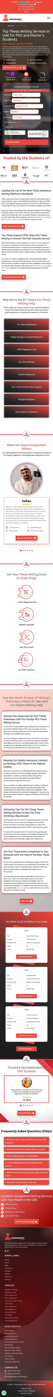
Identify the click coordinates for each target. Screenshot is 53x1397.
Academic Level (9, 106)
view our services (23, 888)
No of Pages (8, 117)
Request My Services (26, 538)
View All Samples (26, 1049)
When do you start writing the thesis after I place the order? (26, 1174)
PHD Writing (9, 1345)
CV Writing (8, 1315)
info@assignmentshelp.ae (17, 1376)
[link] (24, 2)
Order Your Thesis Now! (13, 226)
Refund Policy (26, 1388)
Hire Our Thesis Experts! (14, 277)
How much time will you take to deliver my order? (26, 1149)
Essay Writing (9, 1331)
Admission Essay (10, 1292)
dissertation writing (40, 266)
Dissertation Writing (11, 1318)
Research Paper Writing (13, 1350)
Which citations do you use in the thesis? (22, 1156)
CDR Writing (9, 1304)
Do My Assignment (11, 1321)
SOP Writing (9, 1356)
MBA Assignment (10, 1334)
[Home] (26, 1236)
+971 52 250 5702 (26, 9)
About (7, 1263)
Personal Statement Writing (14, 1342)
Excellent (26, 2)
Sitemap (8, 1280)
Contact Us (9, 1268)
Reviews (7, 1274)
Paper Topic (8, 95)
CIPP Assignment (10, 1309)
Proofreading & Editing (12, 1348)
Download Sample (27, 956)
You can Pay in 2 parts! (26, 4)
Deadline (7, 112)
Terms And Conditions (26, 1391)
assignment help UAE (43, 217)
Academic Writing (11, 1290)
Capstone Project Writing (13, 1301)
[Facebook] (25, 11)
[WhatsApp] (4, 1393)
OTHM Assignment (11, 1339)
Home (7, 1260)
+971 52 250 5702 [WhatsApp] (26, 7)
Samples (8, 1271)
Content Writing (10, 1312)
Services (11, 26)
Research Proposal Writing (14, 1353)
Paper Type (7, 100)
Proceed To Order (12, 142)
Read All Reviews (27, 1113)
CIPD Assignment (11, 1307)
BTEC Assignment (11, 1298)
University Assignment (12, 1362)
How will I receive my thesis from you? (22, 1182)
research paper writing (13, 219)
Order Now (26, 901)
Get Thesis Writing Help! (14, 67)
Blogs (6, 1265)
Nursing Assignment (11, 1336)
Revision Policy (26, 1393)
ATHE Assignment (11, 1295)
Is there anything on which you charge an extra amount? (24, 1164)
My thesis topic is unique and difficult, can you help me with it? (25, 1141)
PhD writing (6, 268)
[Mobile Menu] (48, 18)
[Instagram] (27, 11)
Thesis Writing (9, 1359)
